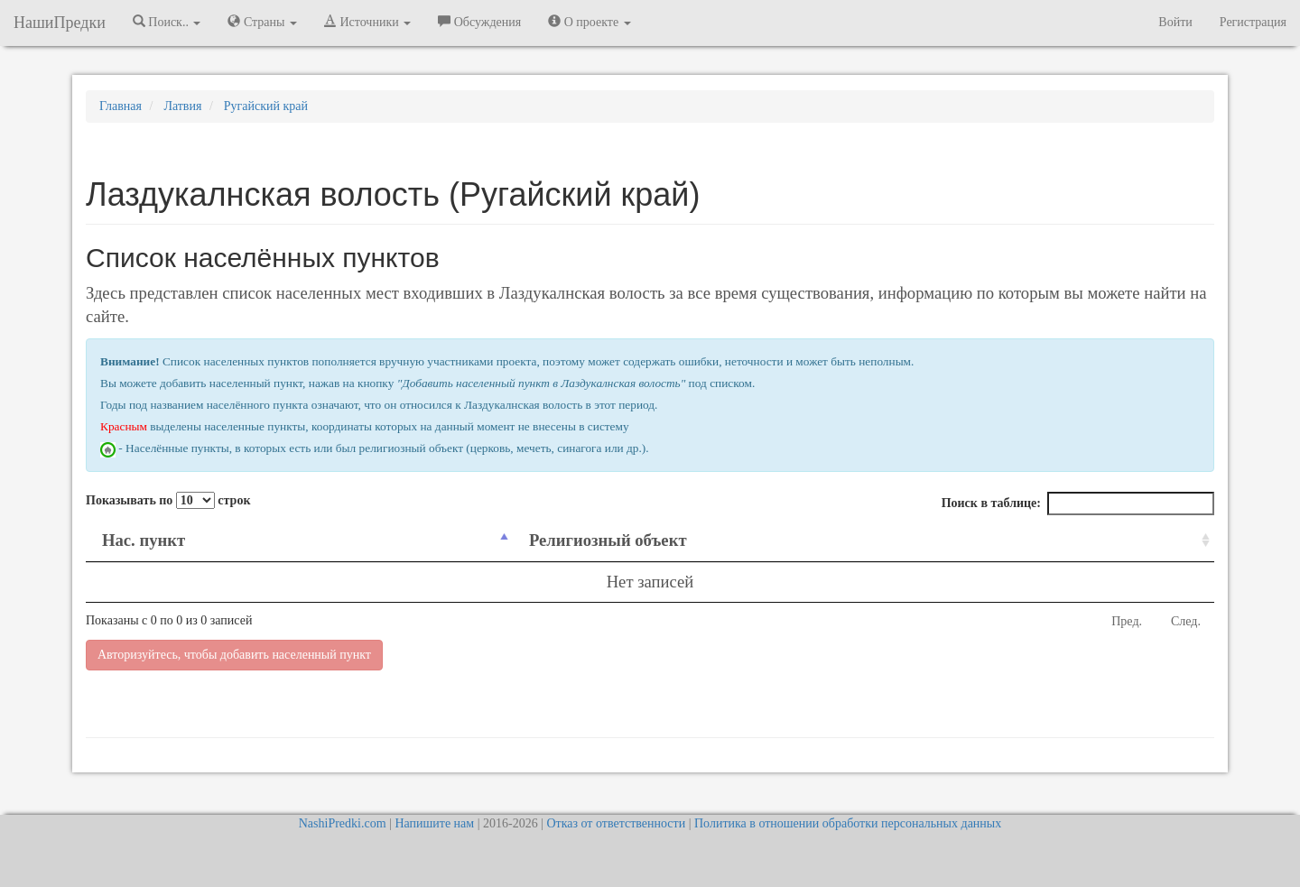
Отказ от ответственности (615, 823)
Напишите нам (434, 823)
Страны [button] (262, 21)
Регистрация (1253, 22)
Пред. (1126, 621)
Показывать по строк (168, 500)
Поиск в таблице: (1078, 503)
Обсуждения (479, 21)
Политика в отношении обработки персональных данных (847, 823)
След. (1186, 621)
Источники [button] (367, 21)
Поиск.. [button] (167, 21)
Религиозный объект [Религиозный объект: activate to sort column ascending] (608, 540)
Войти (1175, 22)
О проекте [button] (589, 21)
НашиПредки (60, 23)
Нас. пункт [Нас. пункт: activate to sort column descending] (143, 540)
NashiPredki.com (342, 823)
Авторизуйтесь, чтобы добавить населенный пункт (234, 654)
